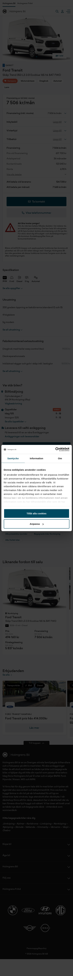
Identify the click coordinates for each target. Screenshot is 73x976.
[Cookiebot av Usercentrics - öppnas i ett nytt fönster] (55, 449)
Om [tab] (60, 458)
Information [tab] (36, 458)
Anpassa (37, 524)
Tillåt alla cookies (37, 513)
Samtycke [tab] (13, 458)
